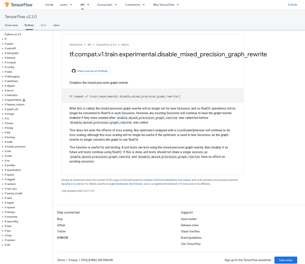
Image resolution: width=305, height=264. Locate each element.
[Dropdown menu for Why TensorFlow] (179, 4)
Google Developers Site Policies (124, 183)
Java (56, 25)
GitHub (292, 4)
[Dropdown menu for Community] (145, 4)
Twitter (61, 231)
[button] (25, 39)
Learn (63, 4)
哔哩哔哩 (62, 237)
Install (49, 4)
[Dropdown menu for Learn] (72, 4)
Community (132, 4)
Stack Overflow (190, 231)
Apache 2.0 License (72, 183)
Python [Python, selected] (29, 25)
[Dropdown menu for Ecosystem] (117, 4)
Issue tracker (189, 219)
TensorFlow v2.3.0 (21, 16)
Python (125, 44)
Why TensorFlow (163, 4)
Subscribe (286, 260)
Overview (11, 25)
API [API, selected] (82, 4)
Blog (59, 219)
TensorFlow (75, 44)
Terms (61, 260)
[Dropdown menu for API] (89, 4)
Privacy (73, 260)
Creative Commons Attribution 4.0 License (167, 179)
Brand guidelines (191, 237)
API (89, 44)
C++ (43, 25)
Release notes (190, 225)
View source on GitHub (90, 71)
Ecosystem (104, 4)
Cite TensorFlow (191, 243)
